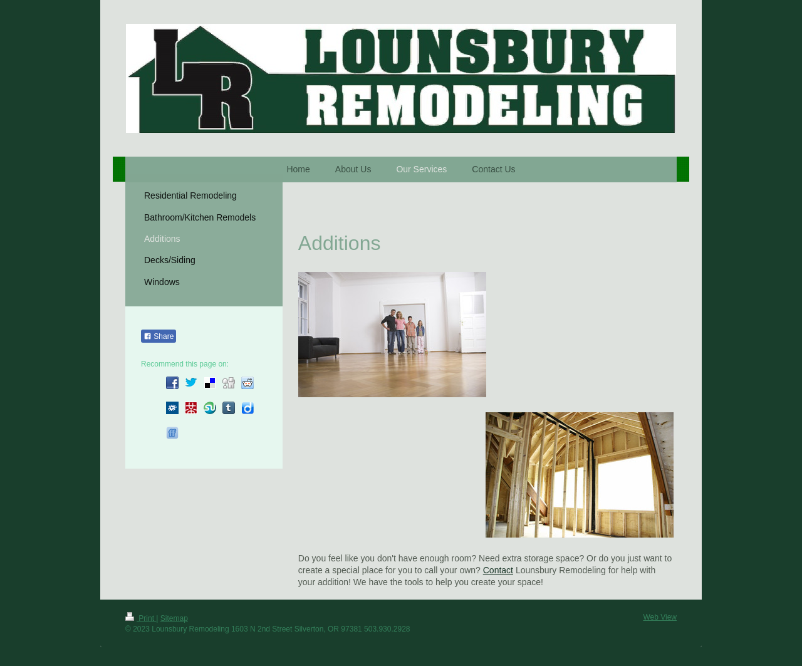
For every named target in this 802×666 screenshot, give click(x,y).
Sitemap (174, 618)
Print (140, 618)
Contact (498, 570)
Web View (660, 617)
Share (158, 336)
